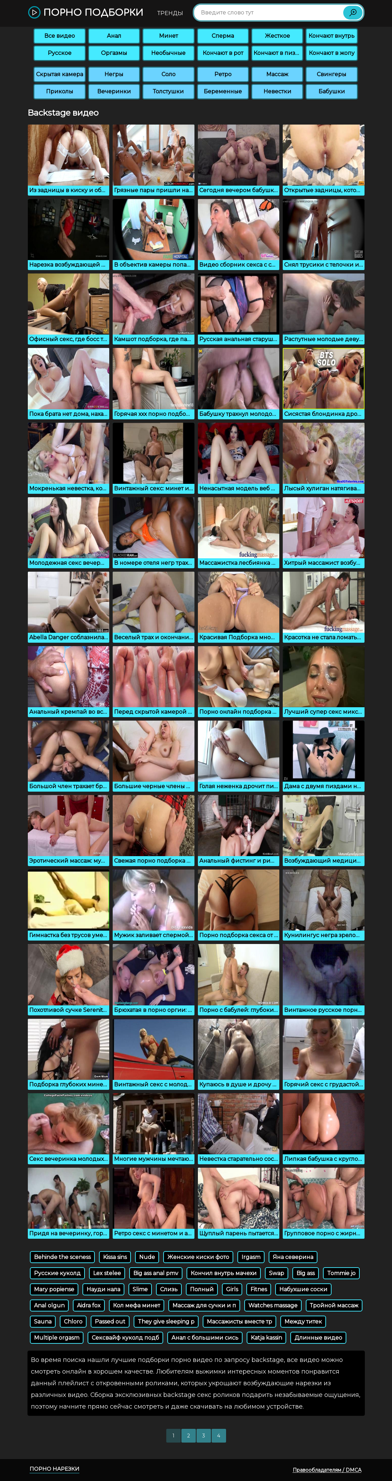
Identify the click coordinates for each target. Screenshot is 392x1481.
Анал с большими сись (204, 1337)
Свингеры (331, 74)
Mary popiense (54, 1289)
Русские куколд (57, 1273)
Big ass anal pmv (155, 1273)
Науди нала (103, 1289)
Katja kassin (266, 1337)
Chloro (73, 1321)
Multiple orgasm (56, 1337)
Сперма (223, 36)
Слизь (169, 1289)
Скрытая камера (59, 74)
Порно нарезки (54, 1469)
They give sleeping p (166, 1321)
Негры (113, 74)
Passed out (110, 1321)
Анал (114, 36)
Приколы (59, 91)
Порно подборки (85, 13)
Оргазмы (114, 53)
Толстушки (168, 91)
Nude (147, 1257)
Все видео (59, 36)
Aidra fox (89, 1305)
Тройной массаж (334, 1305)
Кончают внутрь (332, 36)
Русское (59, 53)
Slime (140, 1289)
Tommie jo (341, 1273)
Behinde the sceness (62, 1257)
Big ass (305, 1273)
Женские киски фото (198, 1257)
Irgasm (251, 1257)
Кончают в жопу (332, 53)
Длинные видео (318, 1337)
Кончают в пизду (278, 53)
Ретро (223, 74)
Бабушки (331, 91)
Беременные (223, 91)
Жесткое (277, 36)
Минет (168, 36)
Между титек (303, 1321)
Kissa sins (115, 1257)
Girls (232, 1289)
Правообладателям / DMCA (327, 1470)
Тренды (170, 13)
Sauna (43, 1321)
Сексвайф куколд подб (125, 1337)
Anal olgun (49, 1305)
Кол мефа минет (136, 1305)
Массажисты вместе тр (239, 1321)
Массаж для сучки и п (204, 1305)
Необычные (168, 53)
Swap (276, 1273)
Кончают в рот (223, 53)
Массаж (277, 74)
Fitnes (258, 1289)
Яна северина (293, 1257)
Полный (202, 1289)
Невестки (277, 91)
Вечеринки (114, 91)
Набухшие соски (303, 1289)
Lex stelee (107, 1273)
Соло (168, 74)
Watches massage (273, 1305)
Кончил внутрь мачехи (224, 1273)
